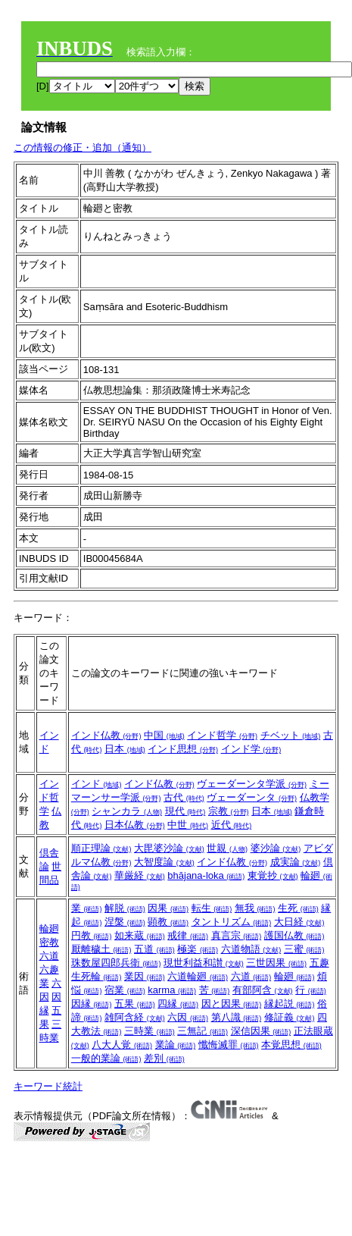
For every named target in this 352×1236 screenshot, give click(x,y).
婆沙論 (276, 848)
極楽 (197, 949)
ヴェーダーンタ (252, 797)
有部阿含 (262, 990)
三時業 (149, 1031)
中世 (187, 824)
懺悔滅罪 (228, 1044)
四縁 (177, 1003)
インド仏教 (106, 735)
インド (96, 783)
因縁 (91, 1003)
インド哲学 (222, 735)
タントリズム (232, 921)
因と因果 (231, 1003)
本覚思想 (291, 1044)
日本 (124, 748)
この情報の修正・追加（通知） (82, 147)
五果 (134, 1003)
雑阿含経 (134, 1017)
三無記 (202, 1031)
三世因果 (276, 962)
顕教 (168, 921)
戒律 (187, 935)
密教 (49, 942)
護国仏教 (294, 935)
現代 (185, 811)
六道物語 (251, 949)
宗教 (228, 811)
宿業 (124, 990)
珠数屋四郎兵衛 (116, 962)
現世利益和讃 (204, 962)
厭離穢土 (101, 949)
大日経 (299, 921)
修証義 (289, 1017)
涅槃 (124, 921)
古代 (184, 797)
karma (172, 990)
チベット (290, 735)
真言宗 (236, 935)
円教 (91, 935)
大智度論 (164, 861)
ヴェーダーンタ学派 (252, 783)
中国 (164, 735)
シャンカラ (127, 811)
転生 (212, 908)
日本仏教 (134, 824)
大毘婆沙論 (169, 848)
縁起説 (289, 1003)
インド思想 (183, 748)
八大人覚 (122, 1044)
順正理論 (101, 848)
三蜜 (304, 949)
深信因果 (261, 1031)
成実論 (295, 861)
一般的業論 (106, 1058)
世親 (227, 848)
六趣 (49, 969)
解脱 (124, 908)
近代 (231, 824)
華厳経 (139, 875)
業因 (144, 976)
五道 (154, 949)
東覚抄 (273, 875)
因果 (168, 908)
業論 (175, 1044)
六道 (49, 956)
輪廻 (49, 928)
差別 (164, 1058)
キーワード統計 (48, 1086)
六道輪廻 (197, 976)
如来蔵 (139, 935)
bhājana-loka (206, 875)
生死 (298, 908)
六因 (187, 1017)
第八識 (236, 1017)
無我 (255, 908)
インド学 (251, 748)
